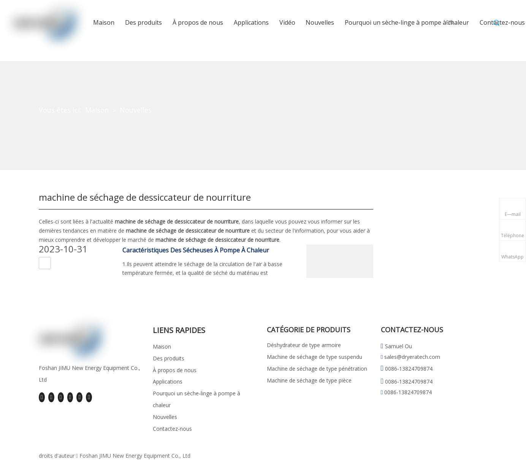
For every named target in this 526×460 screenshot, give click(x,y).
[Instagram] (79, 397)
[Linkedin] (51, 397)
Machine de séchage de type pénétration (317, 368)
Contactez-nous (172, 428)
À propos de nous (174, 370)
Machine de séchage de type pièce (309, 380)
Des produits (168, 358)
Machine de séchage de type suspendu (314, 356)
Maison (162, 346)
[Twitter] (61, 397)
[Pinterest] (89, 397)
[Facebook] (42, 397)
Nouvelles (165, 416)
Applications (167, 381)
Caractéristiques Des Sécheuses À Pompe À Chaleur (195, 250)
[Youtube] (70, 397)
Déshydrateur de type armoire (304, 345)
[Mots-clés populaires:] (497, 23)
